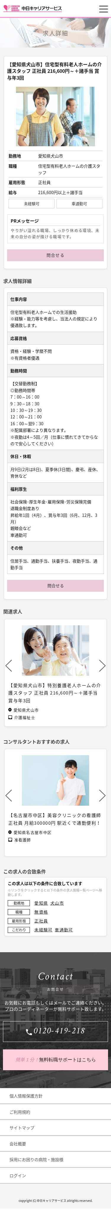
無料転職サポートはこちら (55, 1060)
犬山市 (57, 903)
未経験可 (43, 930)
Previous (8, 666)
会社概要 (17, 1144)
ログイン (17, 1175)
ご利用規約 (19, 1112)
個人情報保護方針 (26, 1096)
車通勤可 (64, 930)
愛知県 (41, 903)
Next (102, 666)
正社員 (41, 921)
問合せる (55, 255)
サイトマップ (21, 1128)
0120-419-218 (59, 1031)
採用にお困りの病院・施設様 (36, 1159)
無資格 (41, 912)
